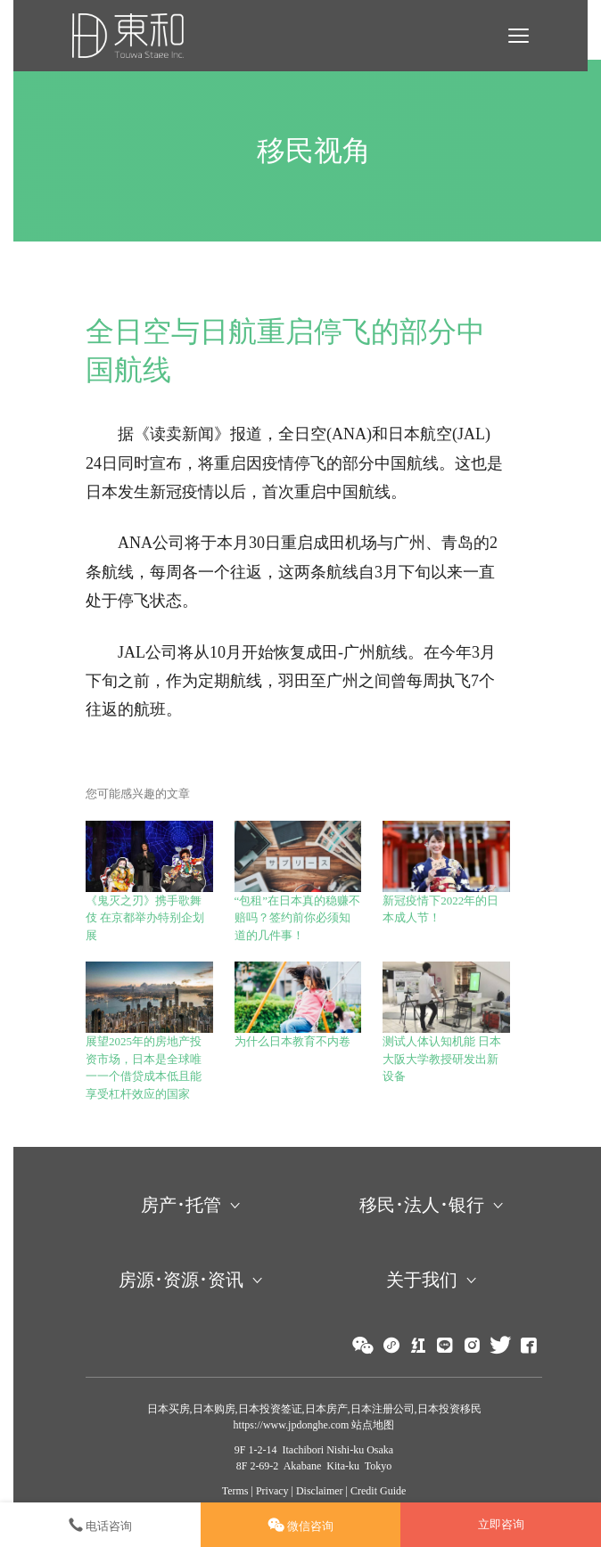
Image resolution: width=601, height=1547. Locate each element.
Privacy (272, 1491)
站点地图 (371, 1425)
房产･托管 (181, 1205)
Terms (235, 1491)
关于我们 (421, 1279)
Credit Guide (378, 1491)
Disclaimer (319, 1491)
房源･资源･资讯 (181, 1279)
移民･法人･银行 (421, 1205)
